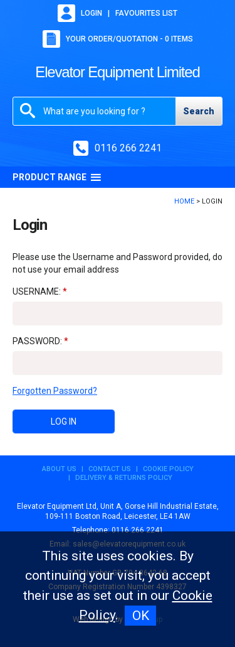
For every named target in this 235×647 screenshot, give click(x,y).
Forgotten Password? (55, 391)
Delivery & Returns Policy (123, 478)
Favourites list (146, 13)
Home (184, 201)
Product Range (57, 177)
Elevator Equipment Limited (117, 71)
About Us (59, 469)
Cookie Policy (168, 469)
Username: (37, 291)
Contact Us (109, 469)
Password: (37, 341)
